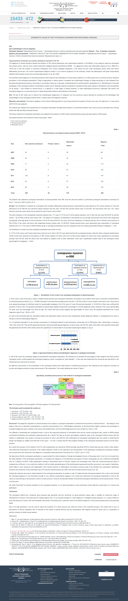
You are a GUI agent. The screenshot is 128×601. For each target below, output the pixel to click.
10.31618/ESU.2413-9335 (20, 6)
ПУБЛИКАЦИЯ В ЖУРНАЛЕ (47, 13)
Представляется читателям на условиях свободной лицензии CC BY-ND (34, 61)
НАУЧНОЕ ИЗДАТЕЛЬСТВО (18, 13)
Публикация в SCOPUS (93, 2)
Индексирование (45, 574)
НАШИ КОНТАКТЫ (93, 13)
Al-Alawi (20, 531)
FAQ (70, 579)
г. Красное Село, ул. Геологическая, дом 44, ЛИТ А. (79, 586)
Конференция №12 (111, 559)
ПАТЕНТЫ (72, 13)
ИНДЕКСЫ (92, 20)
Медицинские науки (15, 33)
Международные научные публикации (76, 575)
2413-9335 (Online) (19, 4)
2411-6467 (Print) (18, 2)
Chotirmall (29, 531)
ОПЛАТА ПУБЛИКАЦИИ (51, 20)
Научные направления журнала (49, 579)
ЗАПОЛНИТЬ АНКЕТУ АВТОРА (74, 20)
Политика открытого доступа (48, 576)
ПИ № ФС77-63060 (68, 8)
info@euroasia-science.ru (76, 588)
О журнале (43, 570)
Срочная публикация (103, 2)
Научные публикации (46, 578)
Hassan (14, 531)
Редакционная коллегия (47, 581)
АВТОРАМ (32, 13)
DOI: (12, 6)
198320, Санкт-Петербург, (76, 583)
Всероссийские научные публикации (79, 578)
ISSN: (12, 2)
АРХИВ (81, 13)
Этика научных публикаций (47, 572)
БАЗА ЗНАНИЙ (62, 13)
